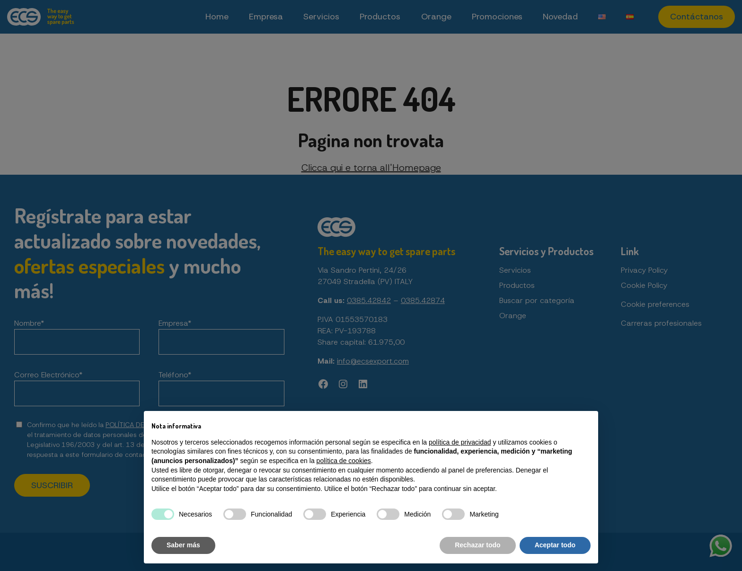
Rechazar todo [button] (477, 545)
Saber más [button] (183, 545)
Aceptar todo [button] (555, 545)
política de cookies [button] (344, 460)
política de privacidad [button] (460, 442)
